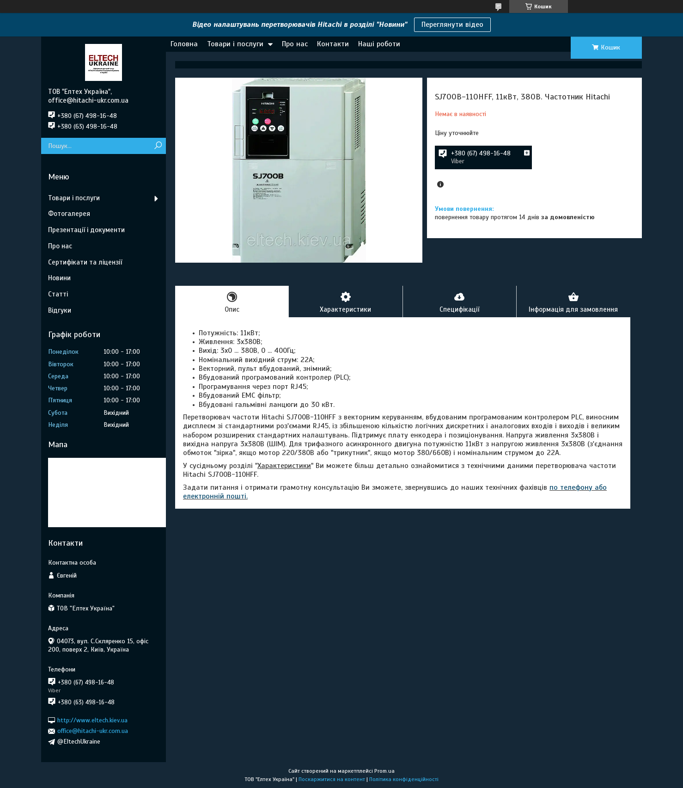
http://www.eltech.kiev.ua (92, 720)
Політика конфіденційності (404, 779)
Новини (59, 278)
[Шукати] (158, 146)
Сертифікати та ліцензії (85, 262)
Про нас (295, 44)
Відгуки (59, 310)
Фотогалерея (69, 213)
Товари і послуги (235, 44)
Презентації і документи (86, 230)
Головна (184, 44)
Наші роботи (379, 44)
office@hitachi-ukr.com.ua (92, 731)
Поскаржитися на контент (332, 779)
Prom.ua (384, 771)
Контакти (333, 44)
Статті (58, 294)
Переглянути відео (452, 24)
